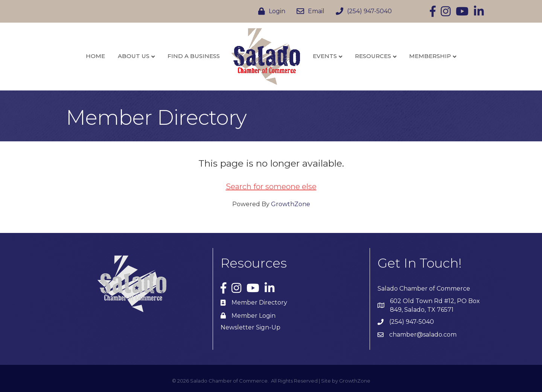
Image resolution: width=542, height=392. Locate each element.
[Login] (269, 11)
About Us (133, 56)
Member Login (253, 315)
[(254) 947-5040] (362, 11)
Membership (430, 56)
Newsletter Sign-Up (250, 327)
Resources (373, 56)
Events (325, 56)
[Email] (308, 11)
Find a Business (193, 56)
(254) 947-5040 (411, 321)
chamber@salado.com (423, 334)
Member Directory (259, 302)
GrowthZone (290, 204)
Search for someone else (271, 186)
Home (95, 56)
